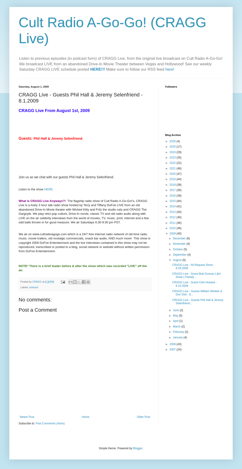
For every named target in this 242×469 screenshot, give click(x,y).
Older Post (143, 417)
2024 (173, 152)
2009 (173, 233)
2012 (173, 217)
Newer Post (27, 417)
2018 (173, 184)
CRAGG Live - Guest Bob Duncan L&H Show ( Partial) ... (196, 275)
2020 (173, 173)
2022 (173, 163)
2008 (173, 344)
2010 (173, 228)
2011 (173, 223)
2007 (173, 349)
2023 (173, 157)
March (177, 326)
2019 (173, 179)
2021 (173, 168)
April (176, 321)
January (178, 337)
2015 (173, 201)
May (176, 315)
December (180, 238)
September (180, 254)
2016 (173, 195)
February (179, 332)
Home (85, 417)
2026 (173, 141)
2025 (173, 146)
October (178, 249)
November (180, 243)
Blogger (137, 448)
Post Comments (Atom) (50, 423)
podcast (33, 287)
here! (169, 69)
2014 (173, 206)
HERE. (49, 189)
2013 (173, 212)
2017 (173, 190)
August (177, 260)
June (176, 310)
